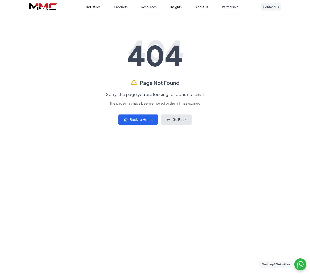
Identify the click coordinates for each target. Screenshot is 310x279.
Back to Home (138, 119)
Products (121, 7)
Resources (149, 7)
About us (201, 7)
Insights (175, 7)
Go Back (176, 119)
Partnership (230, 7)
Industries (93, 7)
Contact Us (271, 7)
